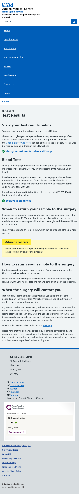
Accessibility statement (11, 458)
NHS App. (47, 325)
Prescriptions (10, 48)
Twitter (13, 388)
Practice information (14, 57)
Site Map (6, 475)
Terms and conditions (11, 467)
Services (7, 66)
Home (7, 30)
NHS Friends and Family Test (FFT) (16, 445)
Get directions (17, 382)
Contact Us (9, 84)
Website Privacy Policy (11, 471)
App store (26, 142)
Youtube (14, 395)
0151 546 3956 (17, 385)
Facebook (15, 392)
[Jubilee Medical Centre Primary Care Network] (24, 11)
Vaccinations (10, 75)
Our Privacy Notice (10, 450)
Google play (12, 142)
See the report (15, 432)
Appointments (11, 39)
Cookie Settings (9, 462)
